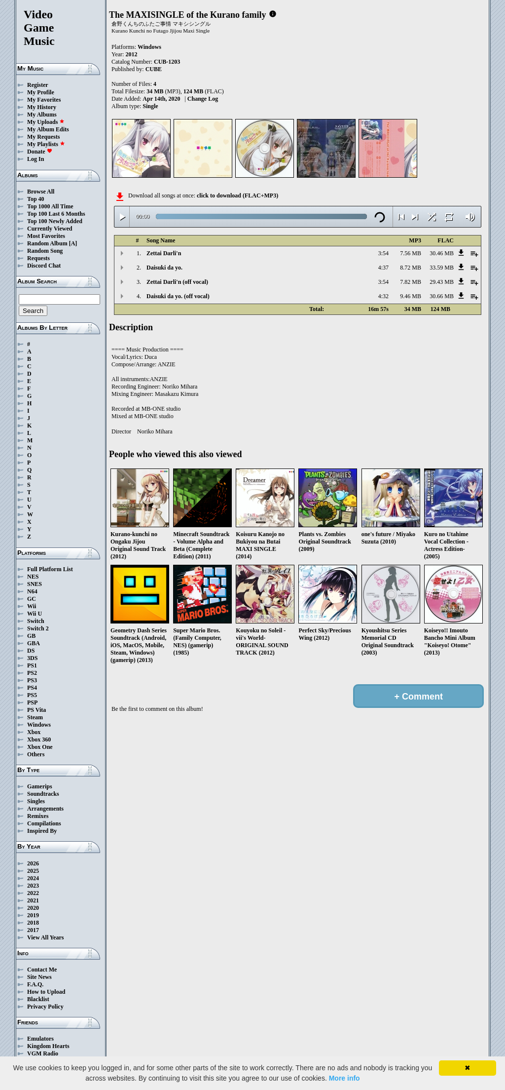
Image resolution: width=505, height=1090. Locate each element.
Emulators (40, 1038)
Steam (35, 717)
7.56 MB (410, 253)
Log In (35, 159)
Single (150, 106)
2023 (33, 885)
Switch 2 (38, 628)
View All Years (45, 937)
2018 (33, 922)
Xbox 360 (39, 739)
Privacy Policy (45, 1006)
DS (31, 650)
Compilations (44, 823)
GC (31, 598)
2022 (33, 893)
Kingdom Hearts (48, 1046)
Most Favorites (46, 236)
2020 (33, 907)
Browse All (40, 191)
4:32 (383, 296)
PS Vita (36, 709)
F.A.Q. (35, 984)
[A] (73, 243)
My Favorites (44, 99)
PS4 (32, 687)
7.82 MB (410, 281)
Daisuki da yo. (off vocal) (178, 296)
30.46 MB (442, 253)
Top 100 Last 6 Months (56, 213)
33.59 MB (442, 267)
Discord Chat (44, 265)
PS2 (32, 672)
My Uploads (46, 121)
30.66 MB (442, 296)
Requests (38, 258)
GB (31, 635)
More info (344, 1078)
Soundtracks (43, 793)
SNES (34, 584)
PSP (32, 702)
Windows (39, 724)
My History (41, 107)
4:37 (383, 267)
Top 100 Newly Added (54, 221)
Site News (39, 976)
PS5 (32, 695)
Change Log (202, 98)
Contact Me (42, 969)
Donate (39, 151)
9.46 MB (410, 296)
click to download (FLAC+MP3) (237, 195)
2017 (33, 930)
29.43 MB (442, 281)
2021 (33, 900)
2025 (33, 870)
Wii (31, 606)
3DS (32, 658)
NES (32, 576)
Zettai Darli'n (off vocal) (177, 281)
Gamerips (39, 786)
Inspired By (42, 830)
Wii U (34, 613)
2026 (33, 863)
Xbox (33, 732)
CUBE (153, 69)
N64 (32, 591)
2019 (33, 915)
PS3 (32, 680)
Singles (36, 801)
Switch (35, 621)
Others (35, 754)
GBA (33, 643)
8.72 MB (410, 267)
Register (37, 84)
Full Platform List (50, 569)
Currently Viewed (49, 228)
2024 (33, 878)
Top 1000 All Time (50, 206)
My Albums (42, 114)
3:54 (383, 253)
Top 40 (35, 198)
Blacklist (38, 999)
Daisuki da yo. (164, 267)
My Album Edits (48, 129)
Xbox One (40, 746)
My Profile (40, 92)
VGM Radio (42, 1053)
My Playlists (46, 144)
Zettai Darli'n (163, 253)
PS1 (32, 665)
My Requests (43, 136)
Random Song (45, 250)
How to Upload (46, 991)
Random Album (47, 243)
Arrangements (45, 808)
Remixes (37, 816)
